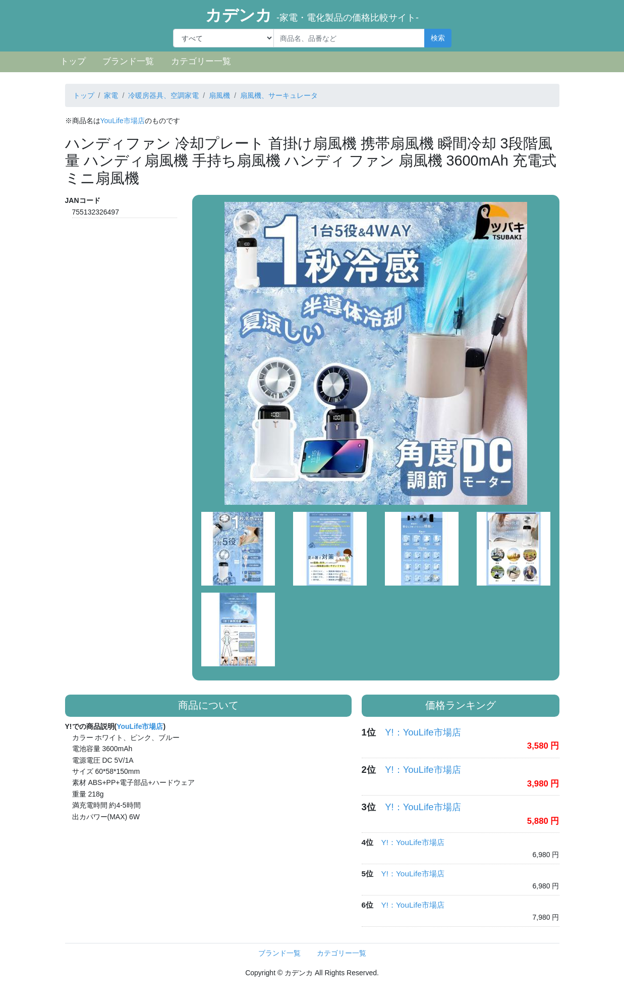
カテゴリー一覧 (201, 61)
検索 (438, 38)
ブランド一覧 (128, 61)
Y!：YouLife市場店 (423, 732)
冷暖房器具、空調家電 (163, 95)
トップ (73, 61)
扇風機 (219, 95)
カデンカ (312, 15)
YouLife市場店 (122, 121)
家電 (111, 95)
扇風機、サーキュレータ (279, 95)
